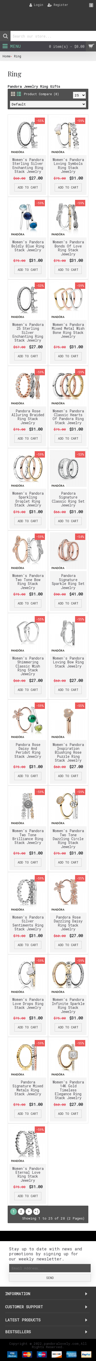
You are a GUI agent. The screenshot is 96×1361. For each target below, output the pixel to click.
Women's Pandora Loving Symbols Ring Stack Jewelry (68, 165)
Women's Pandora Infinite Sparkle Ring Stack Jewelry (68, 1005)
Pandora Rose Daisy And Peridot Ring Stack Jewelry (28, 750)
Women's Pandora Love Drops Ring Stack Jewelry (28, 1003)
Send (50, 1278)
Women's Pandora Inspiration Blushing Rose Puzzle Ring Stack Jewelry (68, 752)
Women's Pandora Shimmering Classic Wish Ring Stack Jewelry (28, 666)
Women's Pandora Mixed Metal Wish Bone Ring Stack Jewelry (68, 330)
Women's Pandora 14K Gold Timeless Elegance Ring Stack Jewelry (68, 1090)
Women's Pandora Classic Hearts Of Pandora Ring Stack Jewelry (68, 416)
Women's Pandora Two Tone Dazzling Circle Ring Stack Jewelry (68, 838)
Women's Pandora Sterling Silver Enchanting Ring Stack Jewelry (28, 165)
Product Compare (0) (41, 94)
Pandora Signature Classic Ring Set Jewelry (68, 499)
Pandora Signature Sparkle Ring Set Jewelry (68, 581)
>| (36, 1211)
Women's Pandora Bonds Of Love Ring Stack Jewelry (68, 247)
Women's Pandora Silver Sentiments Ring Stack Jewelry (28, 923)
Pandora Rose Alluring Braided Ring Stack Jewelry (27, 416)
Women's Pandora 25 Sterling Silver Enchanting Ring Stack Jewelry (28, 332)
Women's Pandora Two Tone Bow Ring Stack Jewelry (28, 581)
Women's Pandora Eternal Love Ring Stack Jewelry (28, 1174)
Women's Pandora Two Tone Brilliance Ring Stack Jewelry (28, 836)
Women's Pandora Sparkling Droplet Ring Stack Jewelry (28, 499)
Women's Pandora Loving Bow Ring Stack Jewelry (68, 662)
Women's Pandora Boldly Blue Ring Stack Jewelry (27, 245)
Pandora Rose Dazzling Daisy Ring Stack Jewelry (68, 923)
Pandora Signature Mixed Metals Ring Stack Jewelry (28, 1088)
